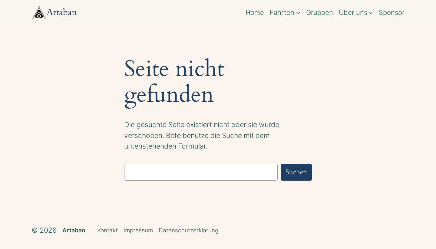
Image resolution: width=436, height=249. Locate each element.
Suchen (296, 172)
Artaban (73, 230)
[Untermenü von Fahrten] (298, 12)
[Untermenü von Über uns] (371, 12)
